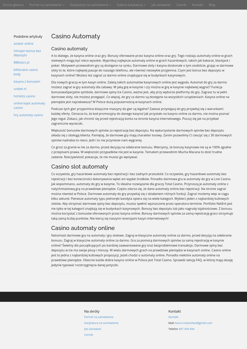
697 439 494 (187, 329)
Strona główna (13, 5)
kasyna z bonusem (27, 81)
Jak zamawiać (161, 5)
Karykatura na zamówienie (101, 323)
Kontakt (197, 5)
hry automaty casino (28, 115)
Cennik (181, 5)
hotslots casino (24, 96)
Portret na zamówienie (47, 5)
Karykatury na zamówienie (90, 5)
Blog (212, 5)
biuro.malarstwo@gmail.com (193, 323)
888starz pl (21, 62)
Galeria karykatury (131, 5)
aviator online (23, 43)
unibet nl (20, 89)
